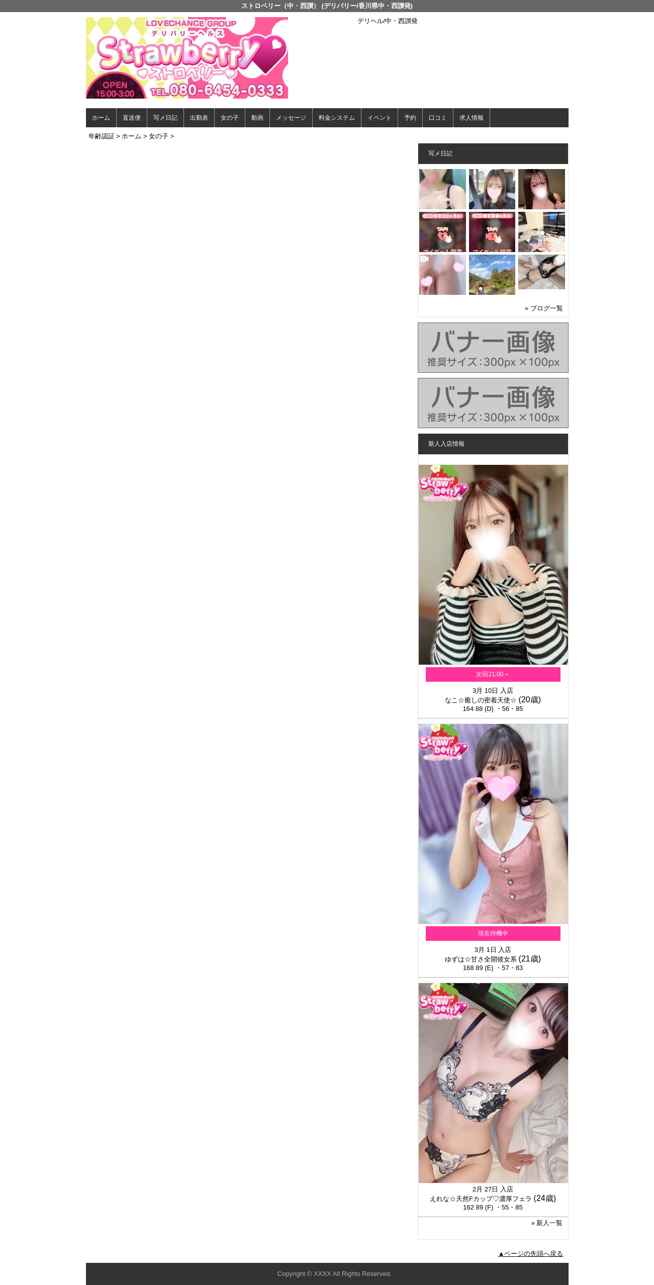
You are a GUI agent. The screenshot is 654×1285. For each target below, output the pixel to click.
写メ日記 (165, 117)
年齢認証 (101, 136)
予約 (410, 117)
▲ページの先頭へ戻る (531, 1253)
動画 (257, 117)
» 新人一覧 (547, 1223)
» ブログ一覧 (544, 308)
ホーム (101, 117)
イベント (379, 117)
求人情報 (471, 117)
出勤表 (199, 117)
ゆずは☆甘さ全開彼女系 (481, 959)
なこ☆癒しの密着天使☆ (481, 700)
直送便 (132, 117)
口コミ (438, 117)
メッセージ (291, 117)
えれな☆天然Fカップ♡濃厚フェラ (481, 1198)
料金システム (337, 117)
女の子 (230, 117)
